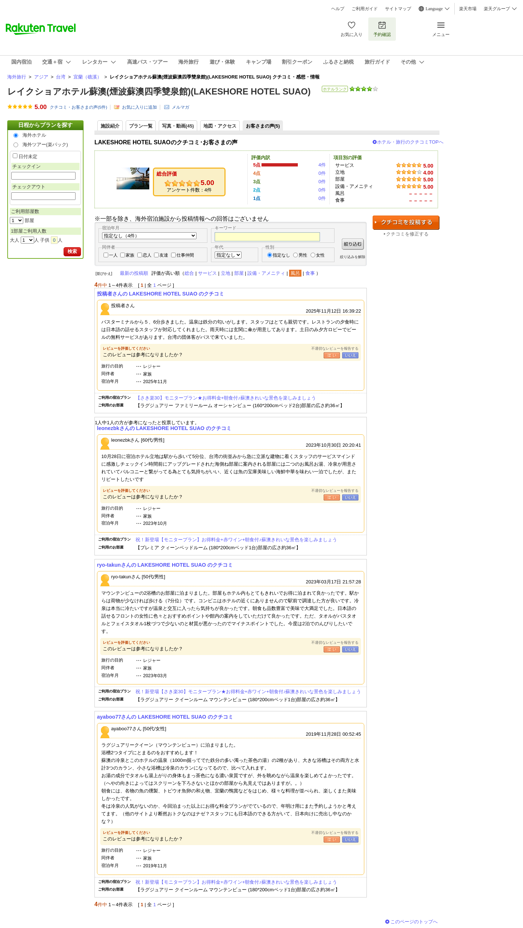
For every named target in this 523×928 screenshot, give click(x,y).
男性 (303, 255)
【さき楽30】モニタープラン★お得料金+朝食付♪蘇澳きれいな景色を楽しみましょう (225, 398)
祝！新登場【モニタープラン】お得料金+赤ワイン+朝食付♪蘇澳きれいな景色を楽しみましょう (236, 539)
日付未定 (28, 156)
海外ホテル (34, 135)
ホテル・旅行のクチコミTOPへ (410, 142)
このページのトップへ (414, 921)
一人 (113, 255)
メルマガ (180, 107)
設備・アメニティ (266, 273)
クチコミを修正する (407, 234)
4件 (322, 165)
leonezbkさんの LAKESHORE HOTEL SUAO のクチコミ (164, 428)
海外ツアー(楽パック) (45, 144)
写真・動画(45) (178, 126)
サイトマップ (398, 8)
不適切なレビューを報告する (334, 348)
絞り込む (353, 244)
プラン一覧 (141, 126)
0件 (322, 173)
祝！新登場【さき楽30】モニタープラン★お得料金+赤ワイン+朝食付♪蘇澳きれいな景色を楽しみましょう (248, 691)
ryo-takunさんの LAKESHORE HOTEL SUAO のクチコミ (165, 565)
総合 (189, 273)
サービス (207, 273)
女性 (320, 255)
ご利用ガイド (365, 8)
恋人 (147, 255)
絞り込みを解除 (352, 257)
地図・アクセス (219, 126)
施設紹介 (110, 126)
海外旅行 (16, 77)
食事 (310, 273)
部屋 (239, 273)
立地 (225, 273)
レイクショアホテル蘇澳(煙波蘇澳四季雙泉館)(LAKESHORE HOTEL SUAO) (159, 91)
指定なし (281, 255)
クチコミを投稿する (406, 223)
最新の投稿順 (134, 273)
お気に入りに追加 (139, 107)
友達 (163, 255)
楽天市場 (468, 8)
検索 (72, 251)
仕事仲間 (185, 255)
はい (332, 355)
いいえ (350, 355)
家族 (130, 255)
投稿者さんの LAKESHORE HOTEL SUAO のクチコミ (160, 294)
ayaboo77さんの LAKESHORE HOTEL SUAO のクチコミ (165, 717)
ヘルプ (337, 8)
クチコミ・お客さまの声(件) (78, 107)
